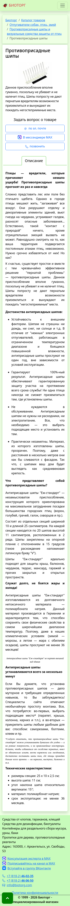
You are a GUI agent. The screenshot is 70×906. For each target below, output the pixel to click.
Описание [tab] (34, 160)
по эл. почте (35, 128)
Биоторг (11, 20)
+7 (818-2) (17, 876)
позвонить (35, 146)
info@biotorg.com (17, 885)
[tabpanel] (35, 488)
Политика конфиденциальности (35, 893)
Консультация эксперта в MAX (26, 858)
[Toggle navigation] (62, 5)
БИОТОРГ (14, 5)
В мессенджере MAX (35, 137)
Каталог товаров (33, 20)
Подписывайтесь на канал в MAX (28, 863)
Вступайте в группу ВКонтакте (26, 868)
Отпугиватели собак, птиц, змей (33, 25)
